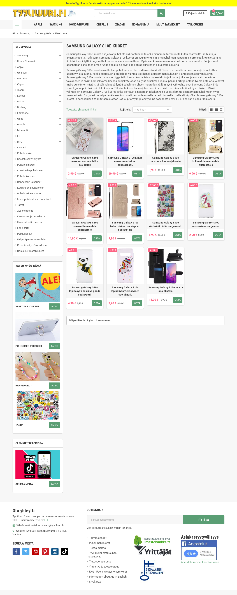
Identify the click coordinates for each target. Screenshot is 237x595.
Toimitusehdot (97, 537)
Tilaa (204, 520)
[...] (46, 520)
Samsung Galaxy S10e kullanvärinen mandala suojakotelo (206, 161)
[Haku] (129, 13)
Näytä (202, 109)
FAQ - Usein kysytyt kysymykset (108, 571)
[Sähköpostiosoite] (135, 519)
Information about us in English (108, 576)
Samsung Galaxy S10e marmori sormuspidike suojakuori (84, 161)
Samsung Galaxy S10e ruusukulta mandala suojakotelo (84, 226)
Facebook (16, 551)
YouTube (35, 551)
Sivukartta (95, 581)
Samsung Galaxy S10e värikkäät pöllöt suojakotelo (165, 224)
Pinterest (45, 551)
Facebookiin (96, 3)
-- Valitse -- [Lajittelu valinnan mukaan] (140, 109)
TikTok (64, 551)
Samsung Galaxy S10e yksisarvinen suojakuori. (206, 224)
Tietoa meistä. (97, 548)
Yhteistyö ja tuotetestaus (104, 566)
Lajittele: (125, 109)
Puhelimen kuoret (99, 543)
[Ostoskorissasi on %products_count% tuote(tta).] (217, 13)
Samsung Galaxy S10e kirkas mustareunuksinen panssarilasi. (125, 161)
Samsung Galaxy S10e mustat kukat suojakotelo (166, 159)
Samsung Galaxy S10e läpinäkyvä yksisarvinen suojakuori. (125, 291)
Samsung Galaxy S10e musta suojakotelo (165, 289)
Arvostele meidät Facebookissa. (200, 562)
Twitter (25, 551)
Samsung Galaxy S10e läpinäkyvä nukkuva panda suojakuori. (85, 291)
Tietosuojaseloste (100, 561)
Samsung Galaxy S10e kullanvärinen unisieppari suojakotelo (125, 226)
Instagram (55, 551)
